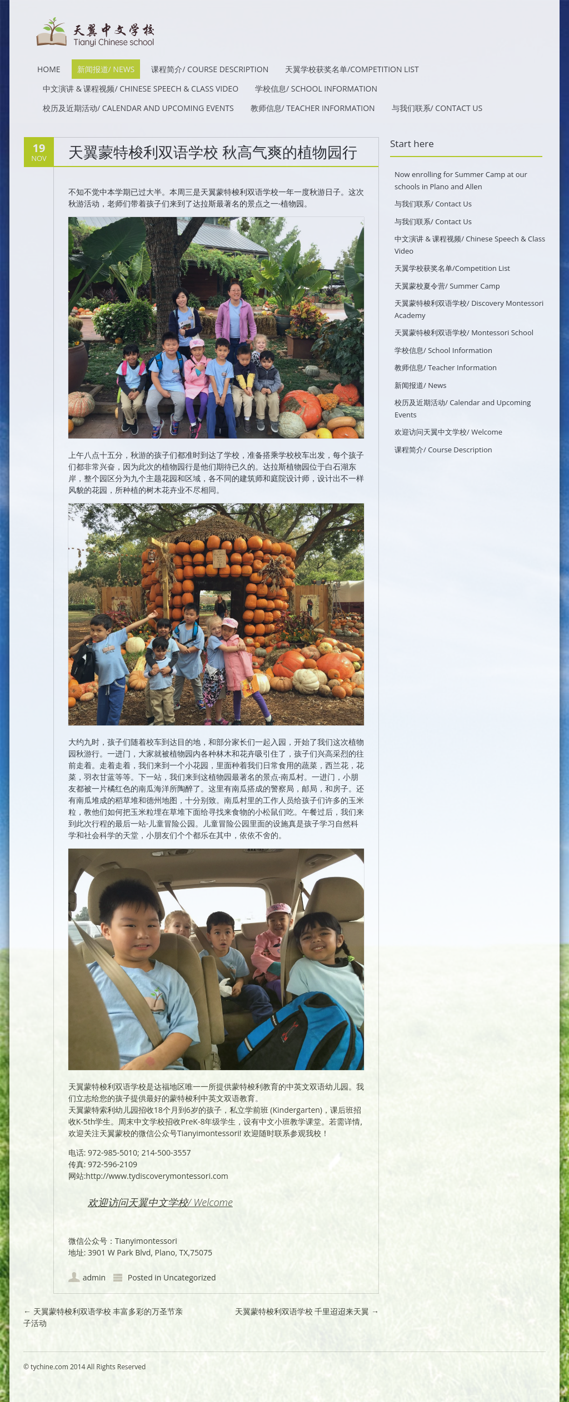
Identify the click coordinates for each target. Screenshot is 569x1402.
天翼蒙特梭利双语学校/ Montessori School (464, 332)
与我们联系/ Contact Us (437, 108)
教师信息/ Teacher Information (313, 108)
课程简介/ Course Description (209, 69)
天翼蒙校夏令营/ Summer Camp (447, 286)
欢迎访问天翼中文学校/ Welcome (160, 1202)
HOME (49, 69)
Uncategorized (189, 1277)
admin (94, 1277)
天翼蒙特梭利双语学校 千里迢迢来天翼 (307, 1311)
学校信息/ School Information (316, 88)
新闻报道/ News (106, 69)
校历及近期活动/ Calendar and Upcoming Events (138, 108)
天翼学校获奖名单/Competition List (352, 69)
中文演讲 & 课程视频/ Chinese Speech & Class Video (140, 88)
